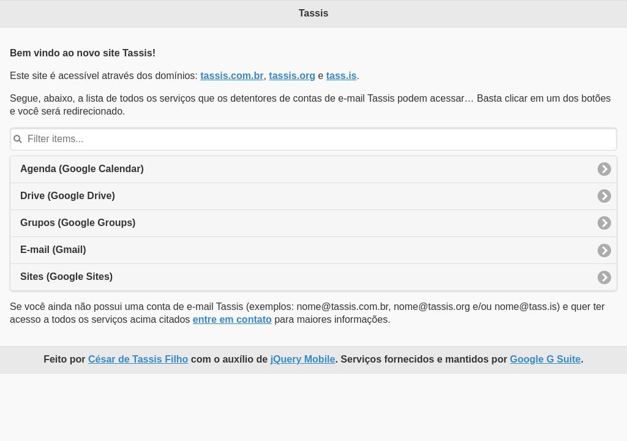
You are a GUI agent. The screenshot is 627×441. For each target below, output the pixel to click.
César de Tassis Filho (138, 359)
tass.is (341, 75)
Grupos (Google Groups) (77, 222)
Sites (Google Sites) (66, 276)
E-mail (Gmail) (53, 249)
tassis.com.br (231, 75)
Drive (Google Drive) (67, 195)
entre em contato (232, 319)
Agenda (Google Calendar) (82, 169)
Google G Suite (545, 359)
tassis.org (292, 75)
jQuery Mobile (303, 359)
